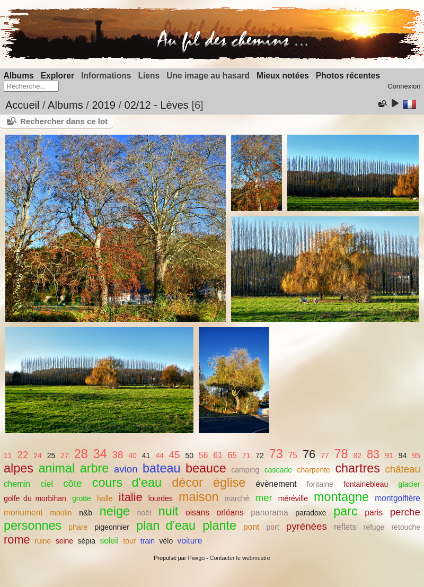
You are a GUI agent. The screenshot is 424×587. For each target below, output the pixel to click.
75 (292, 455)
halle (105, 498)
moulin (61, 513)
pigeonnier (111, 527)
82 (357, 455)
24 (37, 455)
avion (126, 469)
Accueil (22, 105)
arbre (94, 468)
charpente (313, 470)
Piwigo (196, 558)
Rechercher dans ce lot (64, 121)
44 (159, 455)
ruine (42, 541)
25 (51, 455)
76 (309, 454)
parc (345, 511)
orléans (230, 512)
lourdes (160, 498)
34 (100, 454)
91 (389, 455)
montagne (341, 497)
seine (65, 541)
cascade (278, 470)
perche (405, 512)
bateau (162, 468)
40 (132, 455)
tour (129, 541)
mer (263, 497)
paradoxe (310, 513)
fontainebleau (365, 484)
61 (217, 455)
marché (237, 498)
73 (276, 454)
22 (23, 454)
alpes (18, 468)
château (402, 469)
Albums (19, 75)
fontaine (320, 484)
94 (403, 455)
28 (81, 454)
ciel (47, 483)
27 (64, 455)
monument (23, 512)
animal (56, 468)
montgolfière (397, 498)
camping (245, 470)
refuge (374, 527)
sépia (87, 541)
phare (77, 527)
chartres (357, 468)
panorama (269, 512)
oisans (197, 512)
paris (374, 512)
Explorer (57, 75)
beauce (206, 468)
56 (203, 455)
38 (117, 454)
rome (17, 539)
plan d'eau (166, 525)
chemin (17, 483)
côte (72, 483)
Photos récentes (348, 75)
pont (251, 526)
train (147, 541)
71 (246, 455)
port (273, 527)
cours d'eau (127, 482)
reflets (345, 526)
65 (231, 455)
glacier (409, 484)
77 (325, 455)
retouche (405, 527)
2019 (104, 105)
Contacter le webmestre (240, 558)
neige (115, 511)
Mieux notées (283, 75)
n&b (85, 513)
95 (416, 455)
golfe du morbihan (35, 498)
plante (219, 525)
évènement (275, 483)
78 (341, 454)
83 (373, 454)
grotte (81, 498)
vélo (166, 541)
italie (131, 497)
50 (189, 455)
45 (174, 454)
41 (146, 455)
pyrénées (306, 526)
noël (144, 513)
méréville (293, 498)
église (229, 482)
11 (8, 455)
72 (259, 455)
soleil (109, 540)
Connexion (403, 86)
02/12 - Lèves (157, 105)
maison (198, 497)
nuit (168, 511)
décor (187, 482)
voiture (190, 540)
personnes (32, 525)
